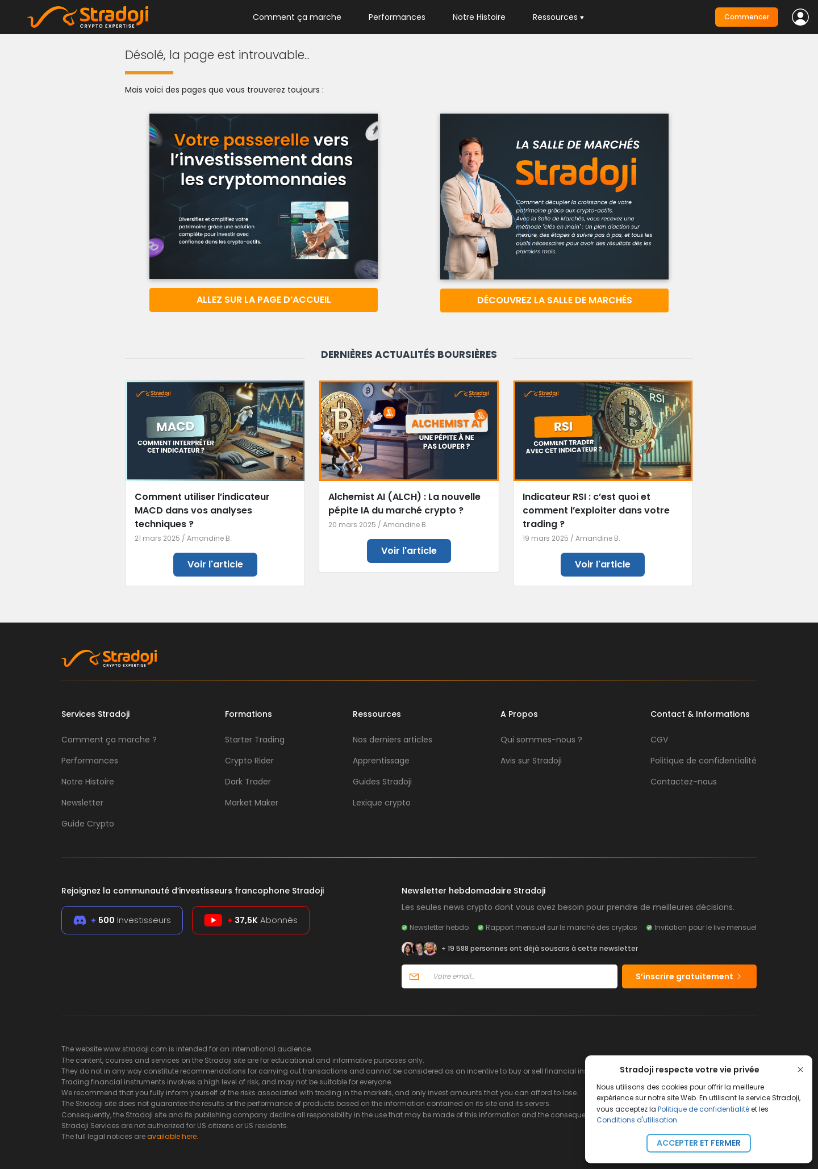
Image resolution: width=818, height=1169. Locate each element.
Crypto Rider (249, 760)
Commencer (746, 17)
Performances (397, 17)
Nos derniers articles (392, 739)
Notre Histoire (479, 17)
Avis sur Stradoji (531, 760)
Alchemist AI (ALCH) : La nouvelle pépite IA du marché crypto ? (404, 503)
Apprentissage (381, 760)
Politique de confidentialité (703, 1109)
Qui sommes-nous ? (541, 739)
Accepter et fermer (699, 1143)
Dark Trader (248, 781)
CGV (659, 739)
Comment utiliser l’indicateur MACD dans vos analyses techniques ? (202, 510)
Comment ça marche (297, 17)
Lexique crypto (382, 802)
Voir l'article (215, 564)
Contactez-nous (683, 781)
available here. (172, 1136)
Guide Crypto (87, 823)
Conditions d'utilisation (636, 1120)
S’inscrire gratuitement (689, 976)
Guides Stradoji (382, 781)
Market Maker (251, 802)
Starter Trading (255, 739)
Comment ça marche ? (109, 739)
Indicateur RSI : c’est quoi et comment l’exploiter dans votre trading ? (596, 510)
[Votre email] (521, 976)
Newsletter (82, 802)
